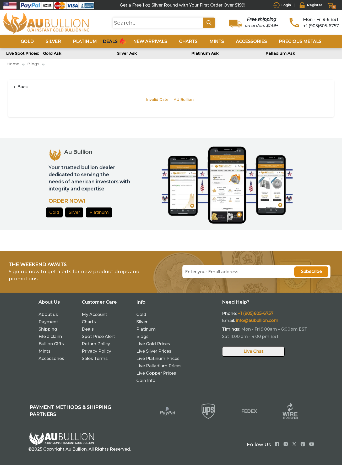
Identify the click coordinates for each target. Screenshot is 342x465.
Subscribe (311, 271)
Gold (54, 212)
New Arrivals (150, 41)
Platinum (99, 212)
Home (13, 63)
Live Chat (253, 351)
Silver (74, 212)
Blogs (33, 63)
